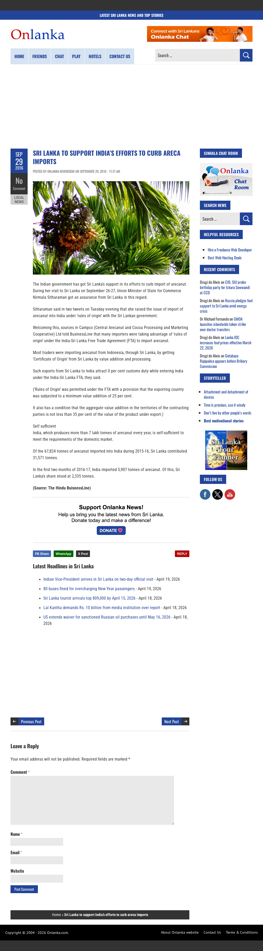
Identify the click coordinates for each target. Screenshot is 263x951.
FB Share (42, 554)
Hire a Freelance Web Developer (230, 249)
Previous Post (31, 721)
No (19, 180)
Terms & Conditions (242, 932)
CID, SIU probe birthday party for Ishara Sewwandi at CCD (225, 287)
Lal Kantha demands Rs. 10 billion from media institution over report (101, 607)
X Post (83, 554)
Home (19, 56)
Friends (39, 56)
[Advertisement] (131, 106)
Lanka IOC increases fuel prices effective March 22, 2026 (225, 342)
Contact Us (212, 932)
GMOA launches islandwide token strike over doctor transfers (223, 324)
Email (16, 852)
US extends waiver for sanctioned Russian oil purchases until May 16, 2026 (106, 617)
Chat (59, 56)
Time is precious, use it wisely (224, 405)
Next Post (171, 721)
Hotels (95, 56)
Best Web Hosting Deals (225, 257)
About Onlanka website (180, 932)
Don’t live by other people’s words (227, 413)
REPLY (182, 554)
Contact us (119, 56)
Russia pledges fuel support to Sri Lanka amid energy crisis (226, 305)
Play (76, 56)
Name (16, 834)
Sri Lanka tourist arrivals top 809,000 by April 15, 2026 (89, 598)
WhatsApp (63, 554)
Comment (19, 188)
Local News (19, 199)
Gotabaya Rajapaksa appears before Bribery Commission (223, 361)
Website (17, 871)
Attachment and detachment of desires (226, 394)
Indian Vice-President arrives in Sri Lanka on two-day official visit (98, 579)
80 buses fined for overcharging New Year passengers (89, 588)
